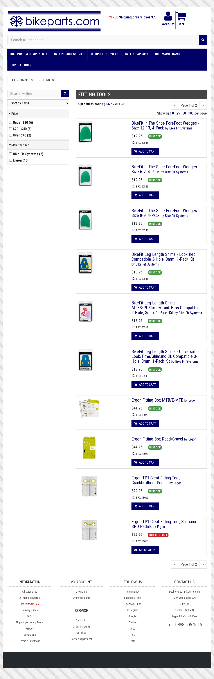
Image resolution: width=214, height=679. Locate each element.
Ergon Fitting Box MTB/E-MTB (157, 400)
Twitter (133, 622)
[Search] (203, 40)
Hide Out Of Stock (115, 104)
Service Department (81, 639)
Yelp (132, 641)
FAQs (29, 616)
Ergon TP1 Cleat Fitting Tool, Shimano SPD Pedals (163, 524)
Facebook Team (132, 597)
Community (133, 591)
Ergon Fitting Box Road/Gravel (157, 439)
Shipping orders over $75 (132, 17)
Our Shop (81, 632)
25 (178, 113)
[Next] (203, 106)
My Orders (81, 591)
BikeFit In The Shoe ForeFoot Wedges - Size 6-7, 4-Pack (165, 169)
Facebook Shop (133, 604)
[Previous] (174, 106)
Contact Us (81, 620)
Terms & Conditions (29, 641)
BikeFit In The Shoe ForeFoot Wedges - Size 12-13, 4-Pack (165, 125)
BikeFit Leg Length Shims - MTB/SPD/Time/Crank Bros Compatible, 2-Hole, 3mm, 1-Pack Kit (165, 307)
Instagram (132, 610)
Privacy (30, 628)
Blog (132, 628)
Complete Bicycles (105, 54)
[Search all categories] (103, 40)
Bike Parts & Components (29, 54)
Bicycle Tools (21, 65)
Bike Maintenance (168, 54)
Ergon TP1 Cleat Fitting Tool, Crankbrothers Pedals (155, 480)
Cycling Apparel (137, 54)
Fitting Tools (49, 80)
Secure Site (30, 634)
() (21, 122)
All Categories (29, 591)
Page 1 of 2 (189, 105)
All (13, 80)
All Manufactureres (30, 597)
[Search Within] (34, 93)
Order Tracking (81, 626)
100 (191, 113)
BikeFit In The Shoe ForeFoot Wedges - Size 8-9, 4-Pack (165, 213)
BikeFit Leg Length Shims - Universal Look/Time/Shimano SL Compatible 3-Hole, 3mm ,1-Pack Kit (164, 356)
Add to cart (145, 151)
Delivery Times (30, 610)
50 (184, 113)
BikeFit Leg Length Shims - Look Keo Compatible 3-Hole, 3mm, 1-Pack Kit (163, 257)
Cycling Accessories (69, 54)
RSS (133, 634)
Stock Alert (145, 550)
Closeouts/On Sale (30, 604)
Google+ (132, 616)
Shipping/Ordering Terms (29, 622)
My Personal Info (81, 597)
